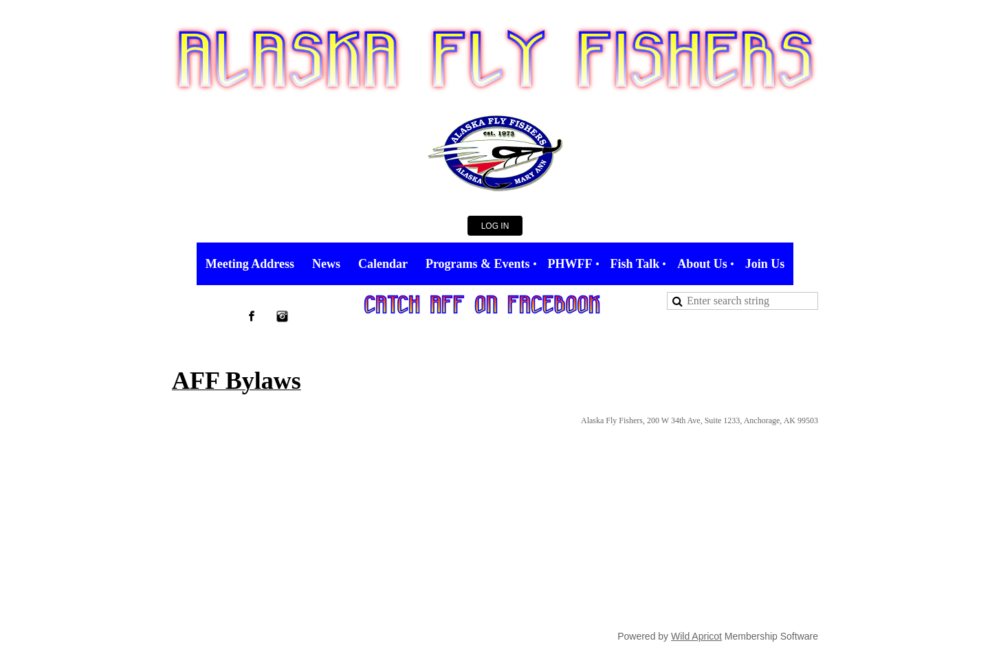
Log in (495, 226)
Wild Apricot (696, 636)
